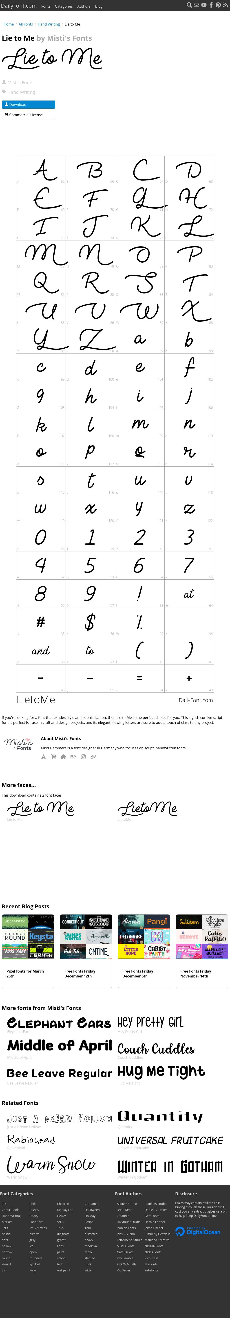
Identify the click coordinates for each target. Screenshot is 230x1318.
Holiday (90, 1216)
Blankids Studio (156, 1204)
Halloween (92, 1210)
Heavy (33, 1216)
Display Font (66, 1210)
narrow (7, 1252)
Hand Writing (49, 24)
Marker (7, 1222)
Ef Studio (123, 1216)
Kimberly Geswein (157, 1234)
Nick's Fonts (153, 1252)
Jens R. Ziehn (126, 1234)
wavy (33, 1270)
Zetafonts (151, 1270)
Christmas (92, 1204)
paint (60, 1252)
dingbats (63, 1234)
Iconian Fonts (126, 1228)
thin (4, 1270)
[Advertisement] (165, 107)
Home (9, 24)
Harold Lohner (155, 1222)
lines (60, 1246)
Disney (34, 1210)
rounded (35, 1258)
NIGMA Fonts (154, 1246)
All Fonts (26, 24)
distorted (91, 1234)
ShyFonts (151, 1264)
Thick (60, 1228)
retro (88, 1252)
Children (63, 1204)
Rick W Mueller (127, 1264)
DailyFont (19, 5)
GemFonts (152, 1216)
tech (60, 1264)
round (6, 1258)
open (33, 1252)
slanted (90, 1258)
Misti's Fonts (17, 82)
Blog (99, 6)
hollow (6, 1246)
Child (33, 1204)
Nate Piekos (125, 1252)
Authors (84, 6)
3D (4, 1204)
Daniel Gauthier (156, 1210)
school (61, 1258)
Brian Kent (124, 1210)
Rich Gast (151, 1258)
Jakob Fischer (154, 1228)
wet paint (63, 1270)
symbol (34, 1264)
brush (6, 1234)
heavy (89, 1240)
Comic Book (10, 1210)
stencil (6, 1264)
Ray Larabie (125, 1258)
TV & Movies (38, 1228)
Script (89, 1222)
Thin (88, 1228)
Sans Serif (36, 1222)
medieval (91, 1246)
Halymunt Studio (129, 1222)
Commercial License (24, 114)
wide (88, 1270)
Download (15, 104)
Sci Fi (60, 1222)
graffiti (61, 1240)
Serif (5, 1228)
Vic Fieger (123, 1270)
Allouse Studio (127, 1204)
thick (88, 1264)
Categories (64, 6)
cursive (34, 1234)
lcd (31, 1246)
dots (5, 1240)
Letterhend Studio (129, 1240)
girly (32, 1240)
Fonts (46, 6)
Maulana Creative (157, 1240)
